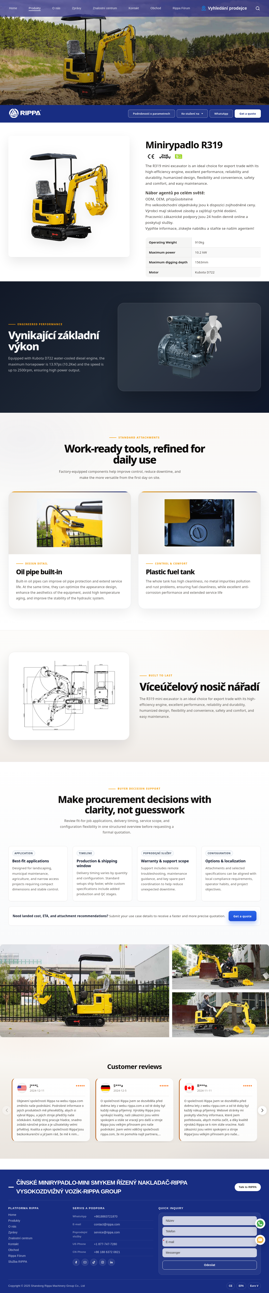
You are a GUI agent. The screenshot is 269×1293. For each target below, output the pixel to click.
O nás (56, 8)
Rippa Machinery (55, 1285)
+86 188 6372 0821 (107, 1252)
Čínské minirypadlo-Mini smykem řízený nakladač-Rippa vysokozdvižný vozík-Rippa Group (101, 1187)
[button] (192, 113)
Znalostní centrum (105, 8)
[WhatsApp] (260, 1224)
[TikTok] (93, 1262)
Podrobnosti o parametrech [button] (151, 113)
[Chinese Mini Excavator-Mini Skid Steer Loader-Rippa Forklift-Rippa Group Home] (26, 113)
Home (13, 8)
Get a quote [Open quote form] (247, 113)
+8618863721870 (105, 1216)
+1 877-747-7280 (105, 1244)
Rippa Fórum (181, 8)
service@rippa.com (107, 1232)
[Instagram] (102, 1262)
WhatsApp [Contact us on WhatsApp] (221, 113)
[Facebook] (76, 1262)
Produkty (35, 8)
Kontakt (134, 8)
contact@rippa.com (107, 1224)
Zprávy (76, 8)
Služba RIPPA (17, 1261)
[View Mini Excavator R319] (134, 990)
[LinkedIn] (111, 1262)
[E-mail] (260, 1240)
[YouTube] (85, 1262)
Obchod (156, 8)
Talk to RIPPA (248, 1187)
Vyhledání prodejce (227, 8)
